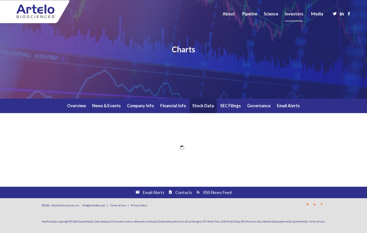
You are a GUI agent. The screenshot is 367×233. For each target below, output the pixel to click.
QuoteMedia (86, 221)
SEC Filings (230, 105)
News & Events (106, 105)
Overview (76, 105)
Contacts (183, 192)
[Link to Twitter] (334, 13)
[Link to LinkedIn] (341, 13)
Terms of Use (118, 205)
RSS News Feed (217, 192)
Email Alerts (288, 105)
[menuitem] (228, 13)
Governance (259, 105)
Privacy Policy (139, 205)
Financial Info (173, 105)
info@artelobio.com (93, 205)
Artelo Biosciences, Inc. (65, 205)
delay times (173, 221)
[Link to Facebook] (348, 13)
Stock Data (203, 105)
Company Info (140, 105)
